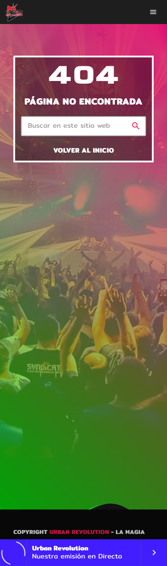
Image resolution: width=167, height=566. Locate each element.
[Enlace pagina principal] (14, 12)
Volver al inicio (83, 151)
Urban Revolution (79, 532)
